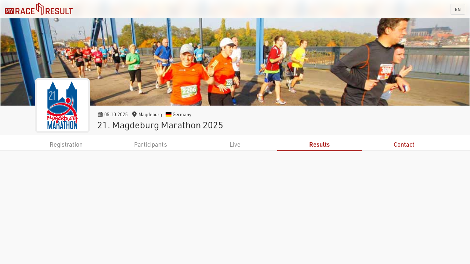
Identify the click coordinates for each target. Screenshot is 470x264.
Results (319, 144)
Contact (404, 144)
